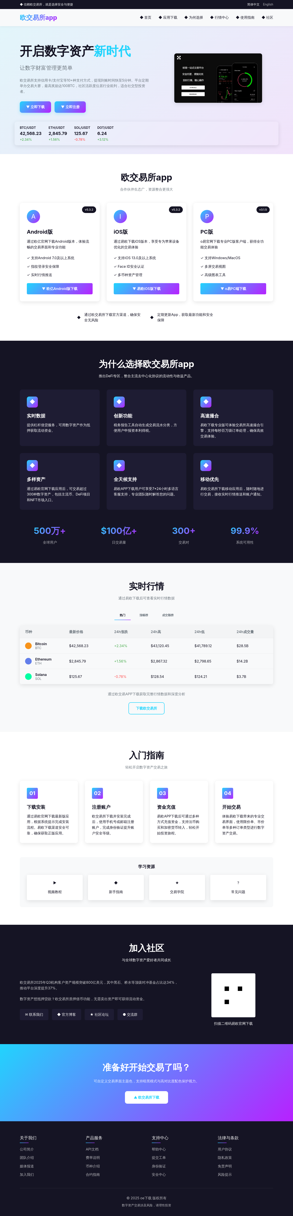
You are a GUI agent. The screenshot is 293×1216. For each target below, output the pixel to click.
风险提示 (225, 1174)
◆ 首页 (145, 17)
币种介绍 (93, 1166)
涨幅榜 (143, 615)
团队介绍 (27, 1157)
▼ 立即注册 (70, 107)
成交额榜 (168, 615)
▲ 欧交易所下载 (146, 1097)
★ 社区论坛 (99, 1014)
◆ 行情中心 (219, 17)
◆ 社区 (267, 17)
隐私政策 (225, 1157)
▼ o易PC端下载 (233, 288)
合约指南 (93, 1174)
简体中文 (253, 4)
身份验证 (159, 1166)
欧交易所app (38, 17)
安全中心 (159, 1174)
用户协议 (225, 1149)
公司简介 (27, 1149)
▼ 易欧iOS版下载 (146, 288)
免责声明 (225, 1166)
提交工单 (159, 1157)
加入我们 (27, 1174)
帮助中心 (159, 1149)
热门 (122, 615)
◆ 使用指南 (245, 17)
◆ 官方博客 (66, 1014)
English (268, 4)
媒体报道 (27, 1166)
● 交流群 (130, 1014)
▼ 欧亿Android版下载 (59, 288)
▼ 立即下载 (35, 107)
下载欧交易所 (146, 708)
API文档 (92, 1149)
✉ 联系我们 (34, 1014)
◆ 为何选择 (193, 17)
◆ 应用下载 (167, 17)
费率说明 (93, 1157)
